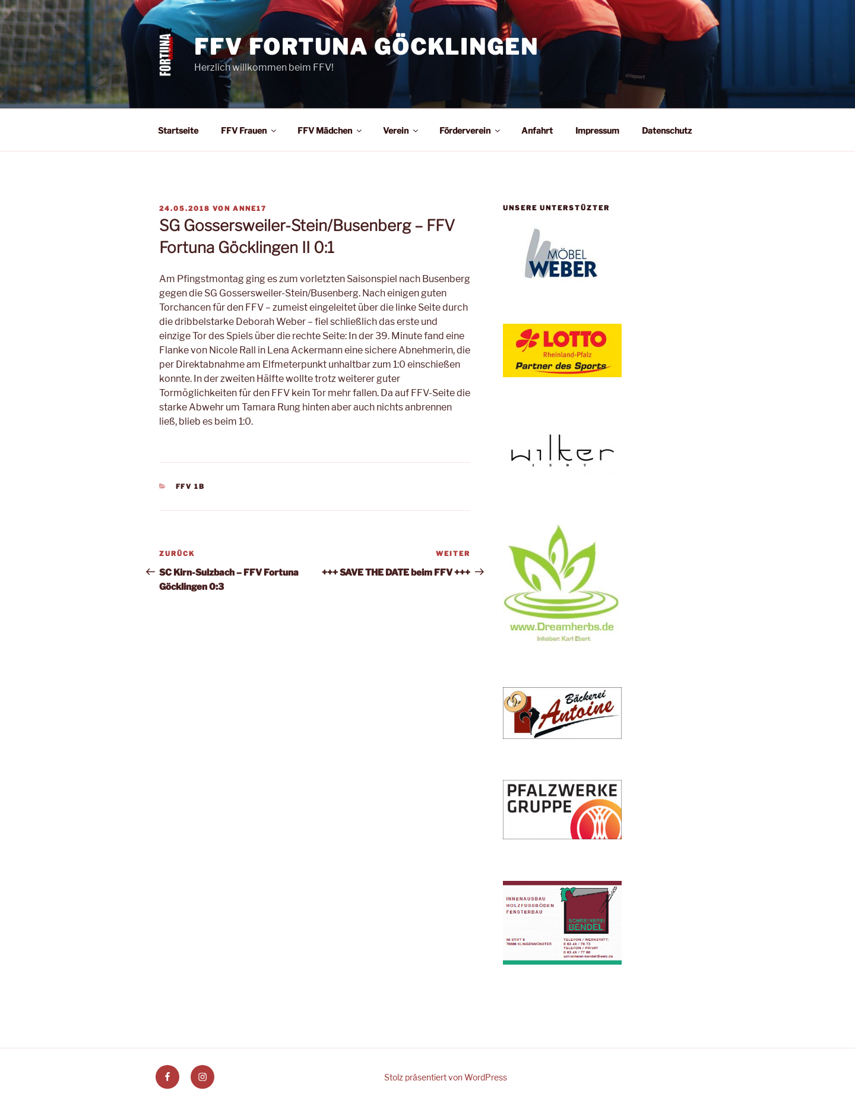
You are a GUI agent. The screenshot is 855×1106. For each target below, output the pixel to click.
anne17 (250, 208)
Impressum (597, 130)
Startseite (178, 130)
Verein (401, 130)
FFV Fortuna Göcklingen (366, 47)
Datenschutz (667, 130)
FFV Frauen (249, 130)
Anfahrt (537, 130)
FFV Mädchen (330, 130)
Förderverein (470, 130)
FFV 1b (190, 486)
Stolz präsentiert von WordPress (445, 1077)
